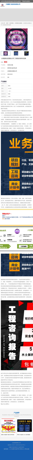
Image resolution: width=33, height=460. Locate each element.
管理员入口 (22, 449)
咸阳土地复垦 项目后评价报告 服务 (9, 434)
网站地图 (27, 449)
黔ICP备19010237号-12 (21, 444)
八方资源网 (12, 449)
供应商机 (11, 23)
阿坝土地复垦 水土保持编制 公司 (24, 434)
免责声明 (17, 449)
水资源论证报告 (18, 23)
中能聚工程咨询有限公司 (13, 447)
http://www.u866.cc (5, 404)
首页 (7, 23)
